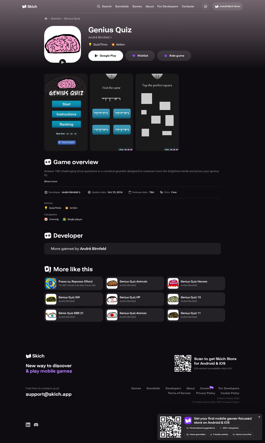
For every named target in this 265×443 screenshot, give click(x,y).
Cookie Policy (230, 393)
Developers (173, 388)
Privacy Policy (205, 393)
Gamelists (122, 6)
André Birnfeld (100, 37)
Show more (50, 181)
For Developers (167, 6)
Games (137, 6)
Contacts (188, 6)
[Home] (29, 6)
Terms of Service (179, 393)
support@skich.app (49, 394)
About (150, 6)
